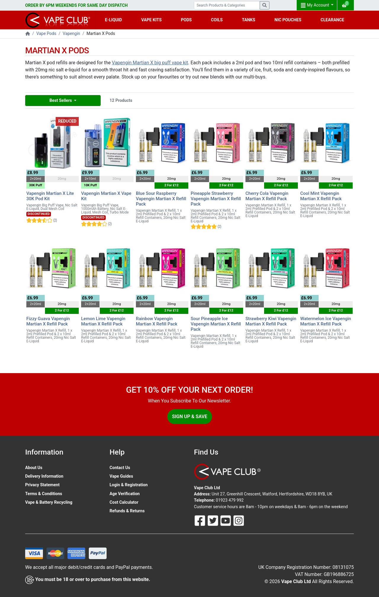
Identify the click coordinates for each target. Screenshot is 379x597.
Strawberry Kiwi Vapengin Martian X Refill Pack (270, 321)
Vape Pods (46, 33)
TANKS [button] (248, 19)
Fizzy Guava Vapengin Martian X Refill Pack (48, 321)
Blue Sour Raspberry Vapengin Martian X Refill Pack (161, 199)
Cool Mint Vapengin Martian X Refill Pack (321, 196)
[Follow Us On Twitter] (213, 520)
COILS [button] (217, 19)
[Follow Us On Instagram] (239, 520)
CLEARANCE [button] (332, 19)
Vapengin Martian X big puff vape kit (150, 62)
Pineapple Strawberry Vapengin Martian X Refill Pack (216, 199)
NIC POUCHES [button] (287, 19)
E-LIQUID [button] (113, 19)
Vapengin (71, 33)
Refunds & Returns (127, 510)
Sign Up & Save (189, 416)
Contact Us (120, 467)
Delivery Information (44, 476)
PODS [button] (186, 19)
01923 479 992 (230, 500)
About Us (33, 467)
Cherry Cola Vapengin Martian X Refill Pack (266, 196)
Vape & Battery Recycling (48, 502)
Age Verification (125, 493)
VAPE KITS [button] (151, 19)
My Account (315, 5)
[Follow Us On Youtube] (226, 520)
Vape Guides (121, 476)
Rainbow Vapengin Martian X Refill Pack (156, 321)
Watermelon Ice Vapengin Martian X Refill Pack (325, 321)
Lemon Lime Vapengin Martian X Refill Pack (103, 321)
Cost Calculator (124, 502)
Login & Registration (129, 484)
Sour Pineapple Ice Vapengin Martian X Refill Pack (216, 324)
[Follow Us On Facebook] (200, 520)
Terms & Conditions (43, 493)
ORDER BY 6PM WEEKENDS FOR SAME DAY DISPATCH (76, 5)
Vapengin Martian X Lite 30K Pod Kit (50, 196)
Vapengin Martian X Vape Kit (106, 196)
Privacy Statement (42, 484)
